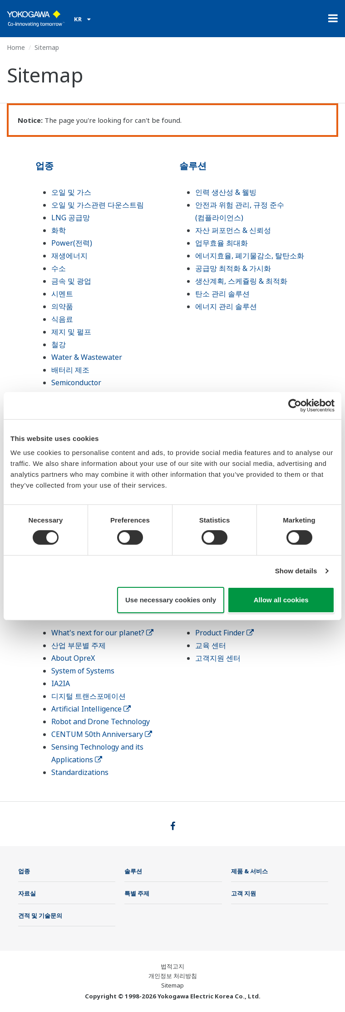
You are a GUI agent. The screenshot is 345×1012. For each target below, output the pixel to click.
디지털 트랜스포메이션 (88, 696)
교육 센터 (210, 645)
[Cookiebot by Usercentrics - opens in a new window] (295, 405)
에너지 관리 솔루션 (226, 306)
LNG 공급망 (70, 218)
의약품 (62, 306)
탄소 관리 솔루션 (222, 294)
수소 (58, 268)
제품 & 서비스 (249, 871)
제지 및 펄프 (71, 332)
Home (16, 47)
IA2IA (60, 683)
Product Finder (224, 633)
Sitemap (172, 985)
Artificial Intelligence (91, 709)
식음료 (62, 319)
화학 (58, 230)
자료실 (27, 893)
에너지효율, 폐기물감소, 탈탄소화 (249, 256)
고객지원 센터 (218, 658)
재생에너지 (69, 256)
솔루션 (193, 166)
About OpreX (73, 658)
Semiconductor (76, 382)
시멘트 (62, 294)
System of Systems (82, 671)
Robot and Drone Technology (100, 721)
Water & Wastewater (86, 357)
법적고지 (172, 966)
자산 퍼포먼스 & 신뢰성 (233, 230)
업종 (44, 166)
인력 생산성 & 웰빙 (225, 192)
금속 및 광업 (71, 281)
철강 (58, 344)
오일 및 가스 (71, 192)
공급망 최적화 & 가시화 (233, 268)
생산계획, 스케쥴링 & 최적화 (241, 281)
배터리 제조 (70, 370)
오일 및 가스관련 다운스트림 (97, 205)
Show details (296, 571)
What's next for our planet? (102, 633)
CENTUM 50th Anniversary (101, 734)
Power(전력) (71, 243)
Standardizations (79, 772)
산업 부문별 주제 (78, 645)
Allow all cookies (281, 600)
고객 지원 (243, 893)
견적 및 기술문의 (40, 915)
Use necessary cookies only (170, 600)
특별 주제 (136, 893)
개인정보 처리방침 (172, 976)
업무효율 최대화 (221, 243)
